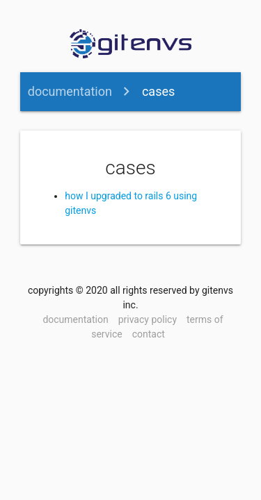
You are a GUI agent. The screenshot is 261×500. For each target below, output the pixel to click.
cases (158, 91)
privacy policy (147, 319)
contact (148, 334)
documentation (70, 91)
